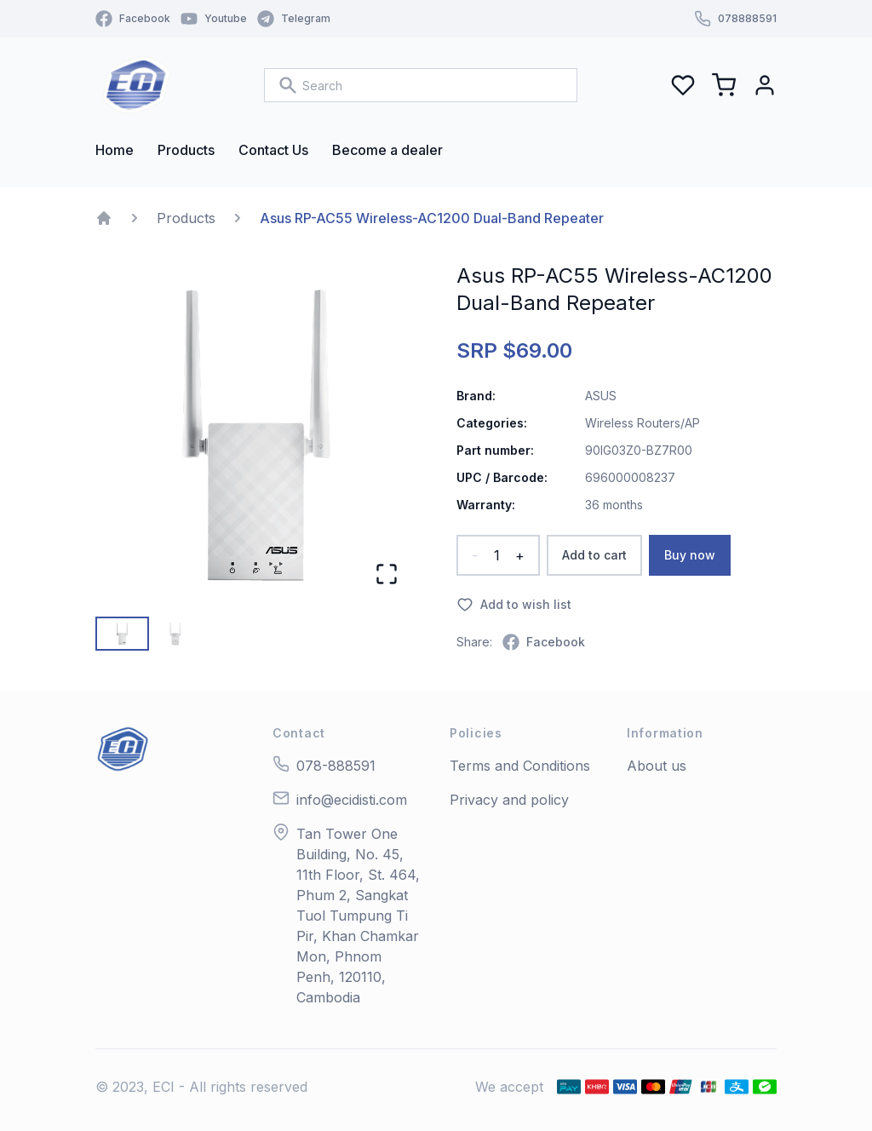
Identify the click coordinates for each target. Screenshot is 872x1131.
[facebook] (543, 642)
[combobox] (420, 85)
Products (186, 218)
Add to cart (594, 555)
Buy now (689, 555)
